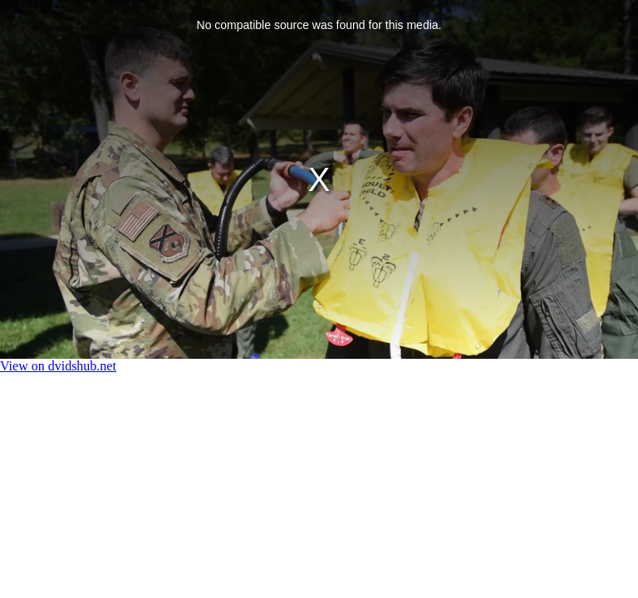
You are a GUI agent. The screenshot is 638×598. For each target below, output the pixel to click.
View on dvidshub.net (58, 366)
